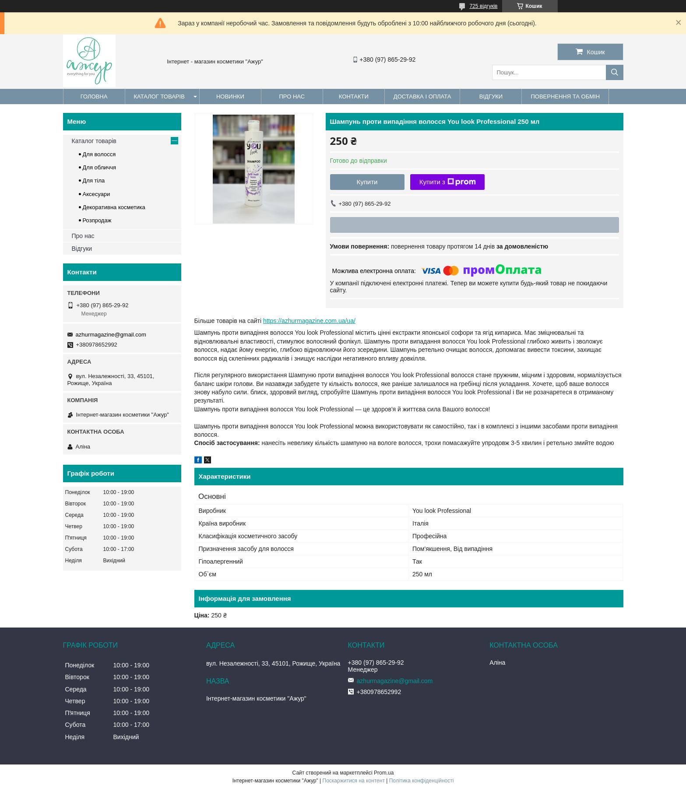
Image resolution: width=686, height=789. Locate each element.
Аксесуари (96, 194)
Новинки (230, 96)
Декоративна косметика (114, 207)
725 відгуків (483, 6)
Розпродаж (97, 220)
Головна (94, 96)
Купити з (447, 182)
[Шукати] (614, 72)
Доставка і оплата (422, 96)
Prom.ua (384, 773)
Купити (367, 182)
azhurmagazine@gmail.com (111, 334)
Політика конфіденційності (421, 781)
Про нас (292, 96)
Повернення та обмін (565, 96)
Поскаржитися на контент (354, 781)
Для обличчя (99, 167)
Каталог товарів (159, 96)
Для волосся (99, 154)
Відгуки (491, 96)
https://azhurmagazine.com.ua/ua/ (309, 320)
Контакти (354, 96)
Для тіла (94, 180)
